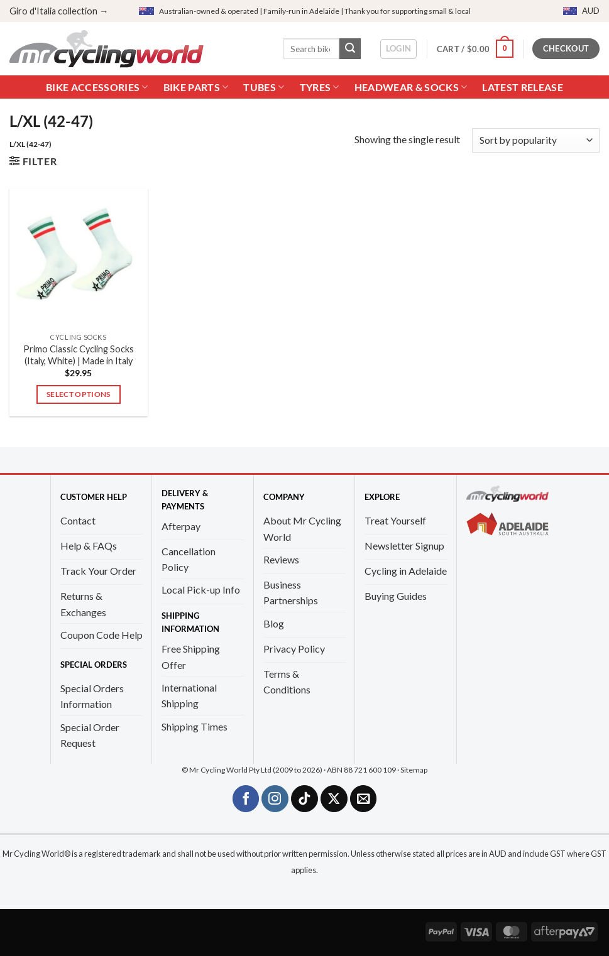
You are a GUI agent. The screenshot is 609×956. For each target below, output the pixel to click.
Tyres (319, 87)
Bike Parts (196, 87)
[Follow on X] (334, 798)
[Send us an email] (363, 798)
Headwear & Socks (411, 87)
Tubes (263, 87)
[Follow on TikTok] (304, 798)
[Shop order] (536, 140)
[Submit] (350, 49)
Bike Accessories (97, 87)
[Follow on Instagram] (274, 798)
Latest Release (522, 87)
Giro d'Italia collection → (58, 11)
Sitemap (413, 769)
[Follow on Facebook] (246, 798)
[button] (398, 49)
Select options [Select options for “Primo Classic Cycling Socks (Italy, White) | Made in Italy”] (79, 394)
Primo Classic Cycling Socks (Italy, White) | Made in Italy (78, 355)
